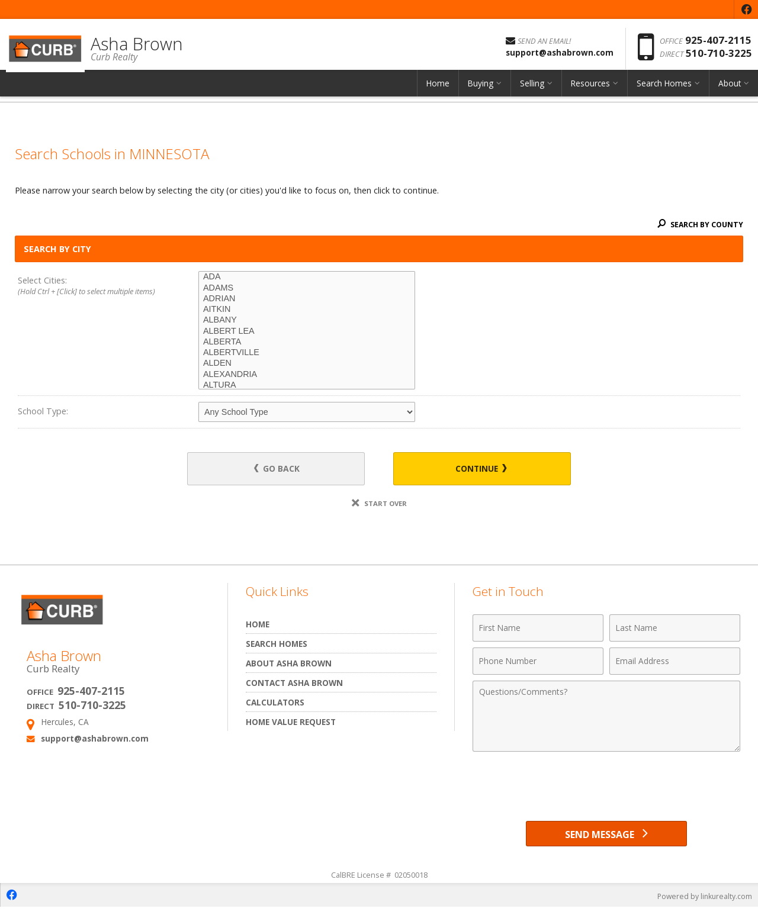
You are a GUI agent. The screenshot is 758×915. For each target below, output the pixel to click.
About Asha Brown (289, 665)
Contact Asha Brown (294, 684)
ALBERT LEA (307, 331)
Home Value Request (291, 723)
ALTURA (307, 385)
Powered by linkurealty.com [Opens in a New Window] (702, 903)
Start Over (379, 505)
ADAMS (307, 288)
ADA (307, 277)
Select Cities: (90, 286)
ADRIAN (307, 299)
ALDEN (307, 363)
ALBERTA (307, 342)
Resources (590, 91)
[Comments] (606, 717)
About (729, 91)
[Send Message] (606, 838)
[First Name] (538, 629)
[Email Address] (674, 662)
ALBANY (307, 320)
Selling (532, 91)
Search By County (698, 224)
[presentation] (606, 788)
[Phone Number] (538, 662)
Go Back (283, 469)
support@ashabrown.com (95, 740)
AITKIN (307, 309)
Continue (474, 469)
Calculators (275, 704)
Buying (480, 91)
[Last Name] (674, 629)
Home (437, 91)
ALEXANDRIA (307, 374)
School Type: (43, 411)
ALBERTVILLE (307, 352)
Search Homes (664, 91)
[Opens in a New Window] (746, 9)
